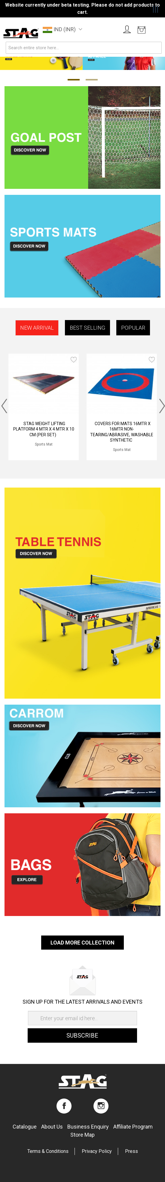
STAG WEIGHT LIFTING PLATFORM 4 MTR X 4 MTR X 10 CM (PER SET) (43, 429)
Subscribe (82, 1035)
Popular (133, 328)
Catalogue (25, 1126)
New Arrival (37, 328)
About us (52, 1126)
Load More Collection (82, 942)
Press (131, 1151)
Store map (82, 1135)
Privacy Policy (97, 1151)
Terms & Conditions (48, 1151)
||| (155, 9)
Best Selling (87, 328)
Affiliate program (133, 1126)
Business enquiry (88, 1126)
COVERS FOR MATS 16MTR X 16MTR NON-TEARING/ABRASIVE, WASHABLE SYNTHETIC (121, 432)
